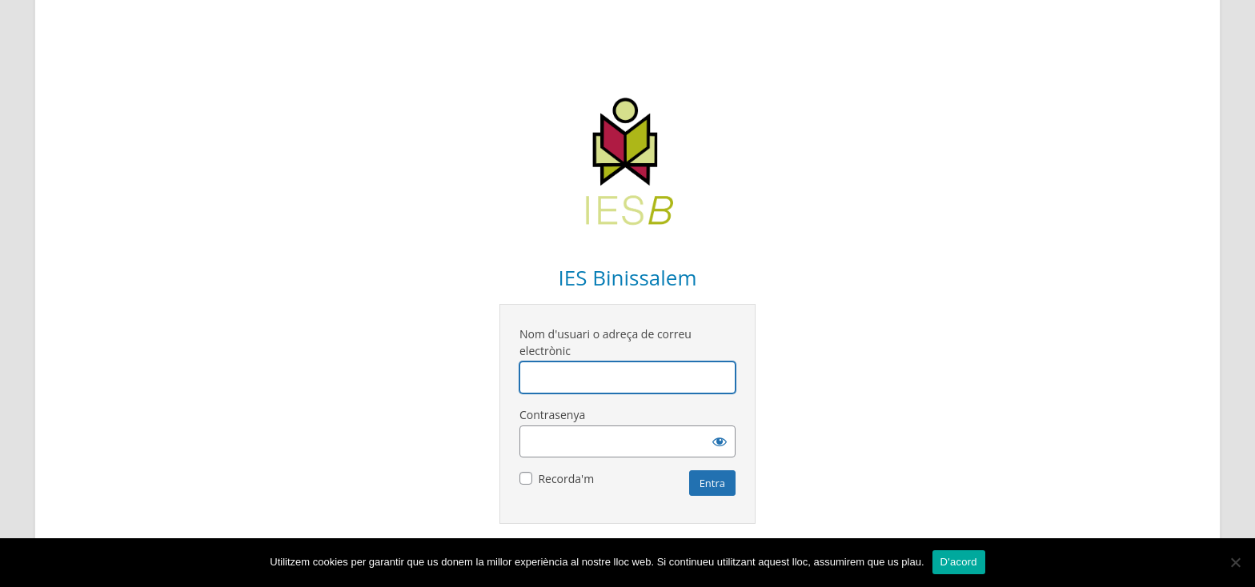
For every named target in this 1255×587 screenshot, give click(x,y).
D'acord (958, 562)
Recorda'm (566, 478)
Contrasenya (552, 414)
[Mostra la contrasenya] (720, 441)
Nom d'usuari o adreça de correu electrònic (605, 342)
